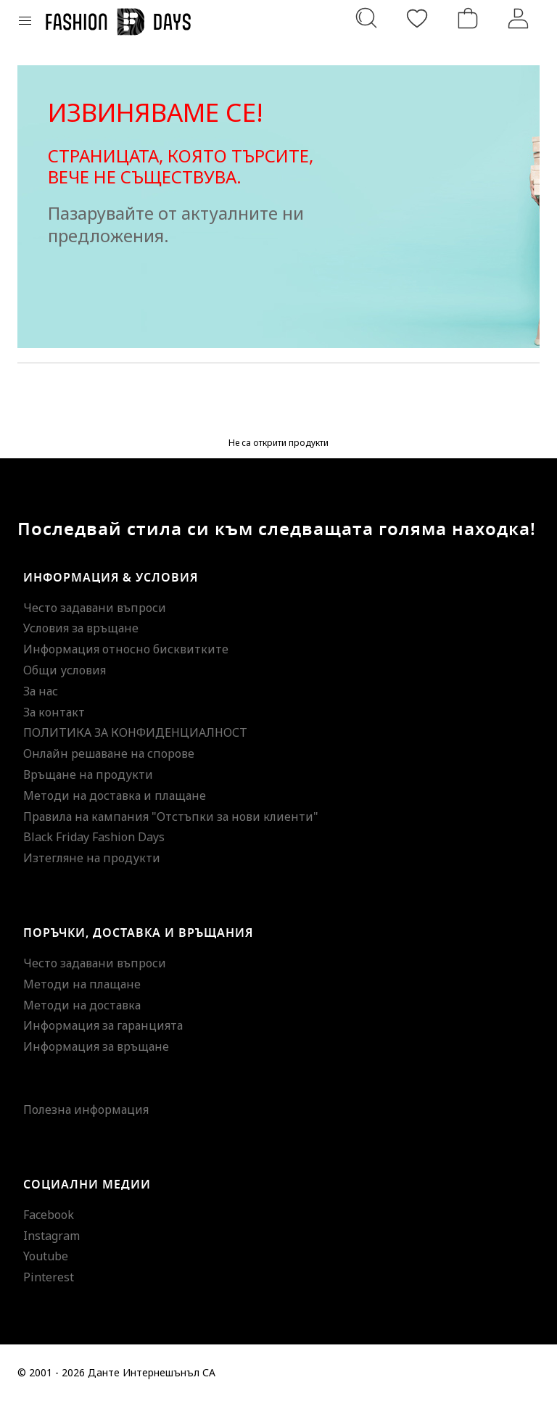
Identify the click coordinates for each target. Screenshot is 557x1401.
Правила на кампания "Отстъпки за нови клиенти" (170, 817)
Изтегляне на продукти (91, 858)
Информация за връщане (96, 1046)
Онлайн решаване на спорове (108, 753)
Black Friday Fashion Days (94, 837)
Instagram (51, 1236)
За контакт (54, 712)
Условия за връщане (81, 628)
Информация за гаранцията (103, 1025)
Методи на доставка (82, 1005)
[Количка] (468, 18)
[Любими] (417, 18)
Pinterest (48, 1277)
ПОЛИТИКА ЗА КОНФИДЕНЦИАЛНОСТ (135, 732)
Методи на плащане (82, 984)
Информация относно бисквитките (125, 649)
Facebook (48, 1215)
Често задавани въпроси (94, 608)
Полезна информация (86, 1109)
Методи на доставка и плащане (114, 795)
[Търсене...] (366, 18)
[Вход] (519, 18)
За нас (40, 691)
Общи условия (64, 670)
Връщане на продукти (88, 774)
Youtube (45, 1256)
